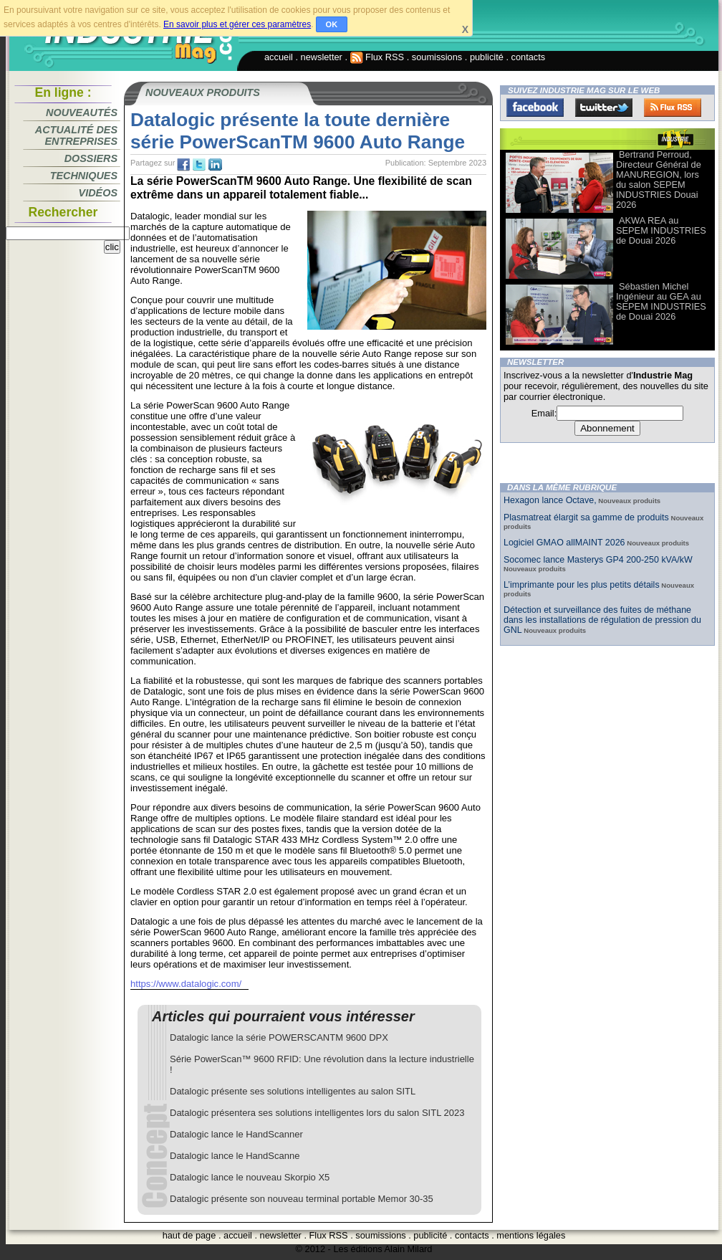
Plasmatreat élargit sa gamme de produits (586, 517)
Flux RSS (377, 57)
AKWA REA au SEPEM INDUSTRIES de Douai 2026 (661, 230)
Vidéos (98, 193)
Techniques (83, 175)
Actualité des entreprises (76, 135)
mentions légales (530, 1235)
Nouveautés (81, 112)
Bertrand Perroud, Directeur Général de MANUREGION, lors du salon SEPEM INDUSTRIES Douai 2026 (658, 179)
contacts (528, 57)
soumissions (437, 57)
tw (199, 165)
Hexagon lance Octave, (550, 500)
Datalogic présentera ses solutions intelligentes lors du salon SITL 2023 (317, 1112)
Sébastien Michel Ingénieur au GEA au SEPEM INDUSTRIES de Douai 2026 (661, 301)
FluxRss (672, 107)
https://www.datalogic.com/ (185, 983)
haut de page (189, 1235)
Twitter (603, 107)
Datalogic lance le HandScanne (234, 1155)
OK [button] (332, 24)
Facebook (535, 107)
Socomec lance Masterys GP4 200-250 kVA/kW (598, 560)
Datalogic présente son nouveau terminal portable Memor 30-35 (301, 1198)
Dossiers (90, 158)
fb (183, 165)
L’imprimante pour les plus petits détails (582, 585)
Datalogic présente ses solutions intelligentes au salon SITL (292, 1091)
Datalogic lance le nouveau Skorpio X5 (249, 1177)
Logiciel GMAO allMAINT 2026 (564, 543)
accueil (278, 57)
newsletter (321, 57)
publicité (487, 57)
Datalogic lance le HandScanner (236, 1134)
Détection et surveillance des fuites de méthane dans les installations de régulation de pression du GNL (602, 620)
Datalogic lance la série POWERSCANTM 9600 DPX (279, 1037)
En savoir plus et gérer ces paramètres (237, 24)
